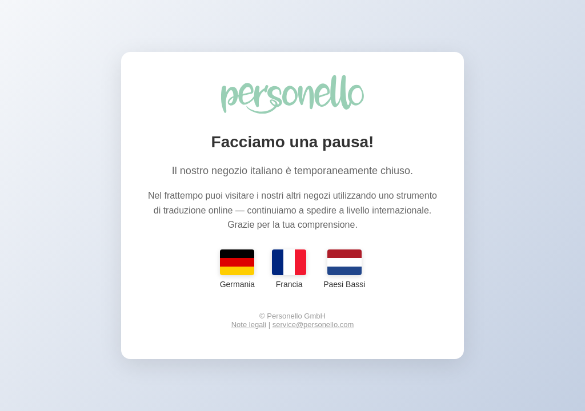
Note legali (248, 324)
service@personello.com (313, 324)
